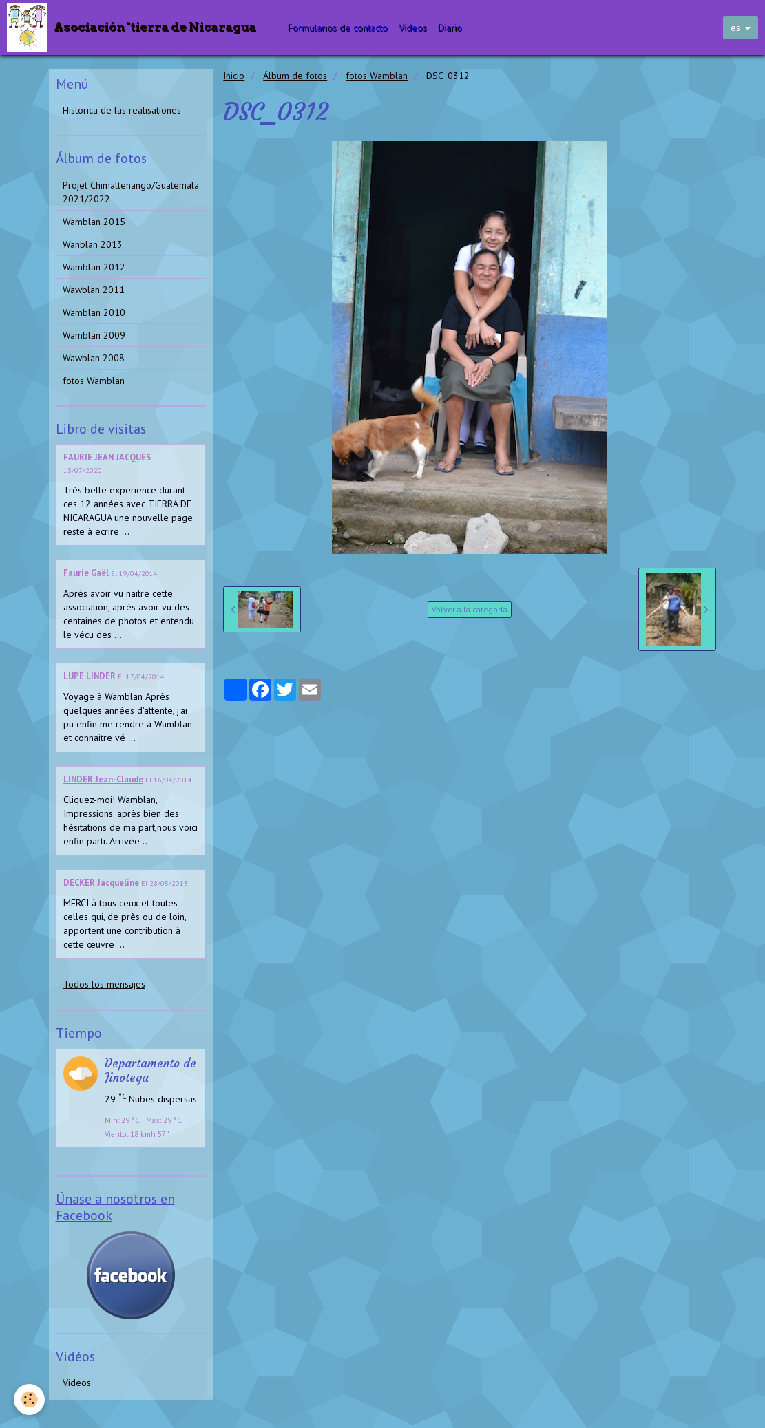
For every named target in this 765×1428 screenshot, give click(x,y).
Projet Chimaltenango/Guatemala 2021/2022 (131, 192)
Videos (413, 27)
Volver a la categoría (469, 609)
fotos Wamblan (377, 76)
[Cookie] (29, 1399)
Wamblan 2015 (94, 221)
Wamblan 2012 (94, 267)
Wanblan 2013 (93, 244)
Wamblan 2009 (94, 335)
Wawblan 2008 (94, 358)
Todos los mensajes (104, 984)
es (735, 27)
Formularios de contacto (338, 27)
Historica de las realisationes (122, 110)
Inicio (233, 76)
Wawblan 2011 (94, 290)
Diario (451, 27)
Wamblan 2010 (94, 312)
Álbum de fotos (295, 76)
